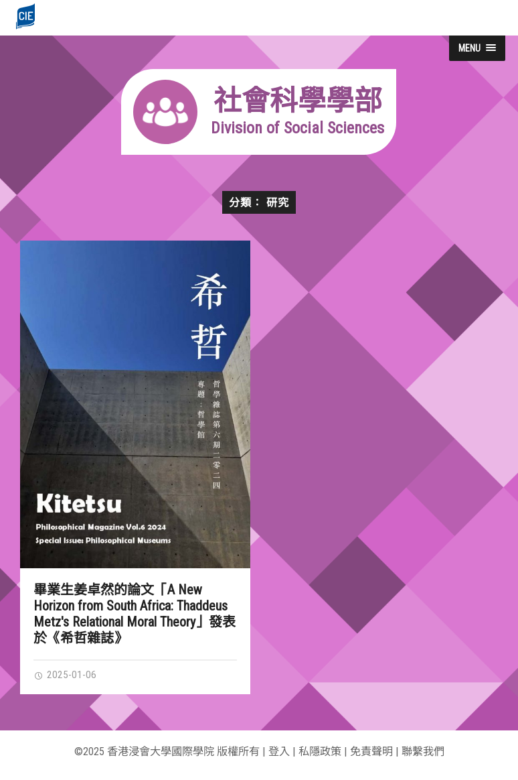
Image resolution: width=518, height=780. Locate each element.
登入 (279, 751)
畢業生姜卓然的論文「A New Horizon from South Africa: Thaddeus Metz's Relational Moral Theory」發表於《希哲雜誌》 (134, 614)
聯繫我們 (423, 751)
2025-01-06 (64, 675)
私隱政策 (319, 751)
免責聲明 (371, 751)
